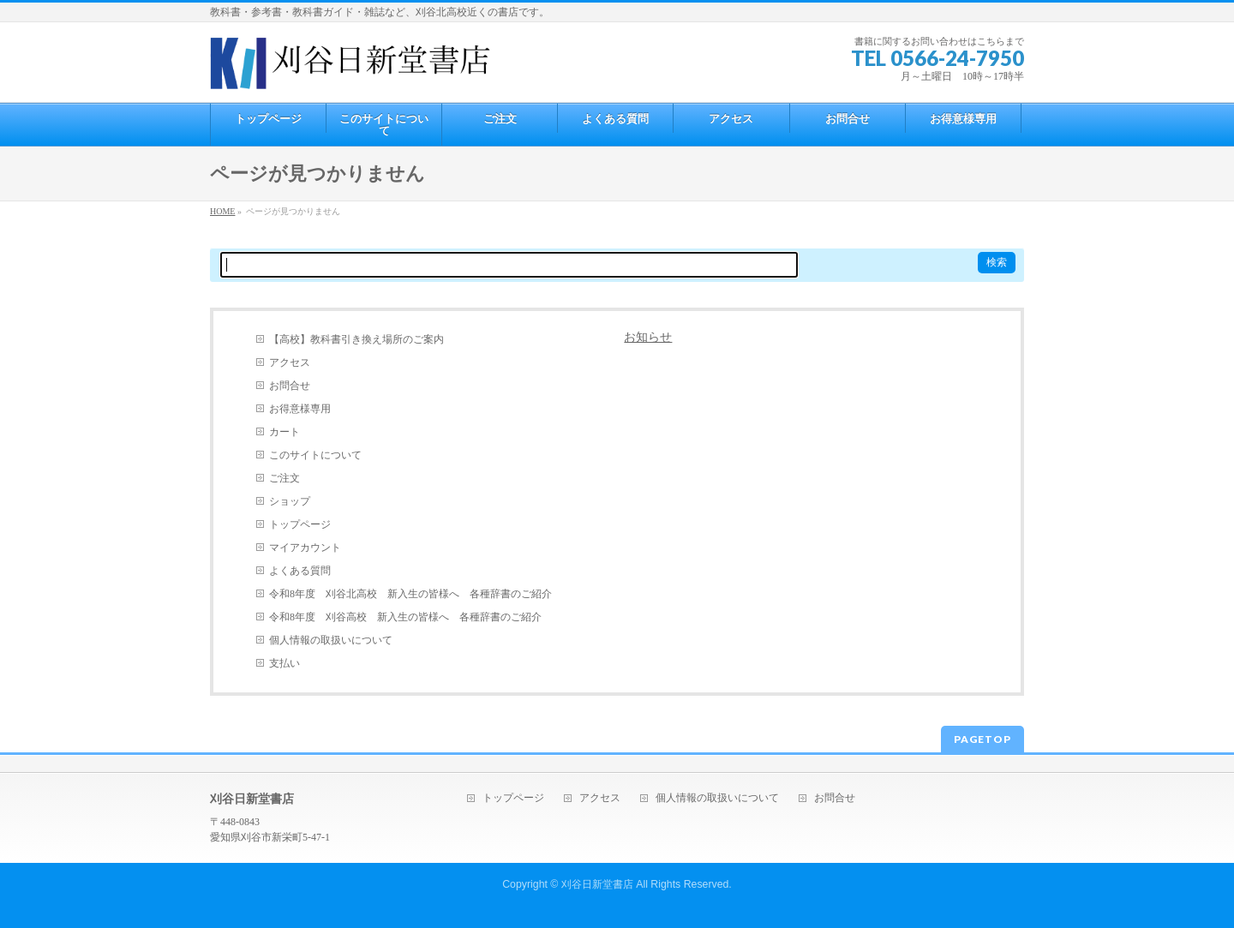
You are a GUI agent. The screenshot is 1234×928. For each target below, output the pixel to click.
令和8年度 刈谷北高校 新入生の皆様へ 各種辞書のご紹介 (410, 594)
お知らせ (648, 337)
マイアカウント (305, 548)
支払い (284, 663)
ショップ (289, 501)
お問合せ (289, 386)
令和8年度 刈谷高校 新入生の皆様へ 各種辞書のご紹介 (405, 617)
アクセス (289, 362)
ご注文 (284, 478)
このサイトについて (315, 455)
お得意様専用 (300, 409)
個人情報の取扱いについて (330, 640)
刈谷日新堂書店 (597, 884)
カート (284, 432)
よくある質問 (300, 571)
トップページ (300, 524)
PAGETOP (982, 739)
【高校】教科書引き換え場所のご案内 (356, 339)
